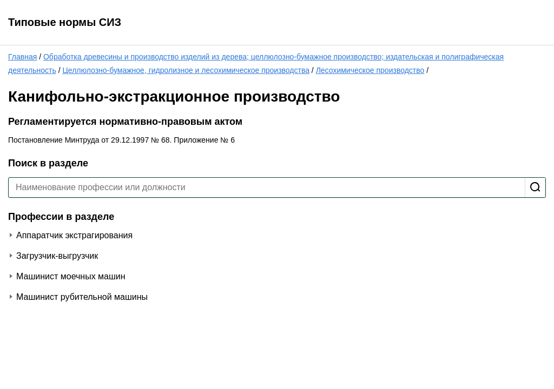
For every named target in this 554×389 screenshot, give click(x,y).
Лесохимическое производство (370, 70)
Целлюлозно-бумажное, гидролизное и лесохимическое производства (185, 70)
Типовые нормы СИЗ (64, 22)
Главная (22, 56)
